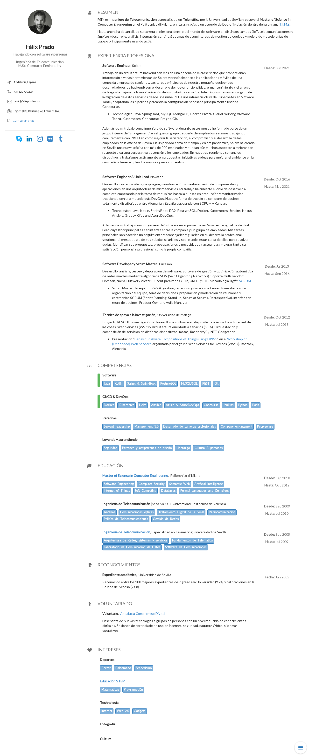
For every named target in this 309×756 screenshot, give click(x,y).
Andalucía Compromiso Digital (142, 613)
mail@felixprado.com (27, 101)
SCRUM (245, 281)
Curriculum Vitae (24, 120)
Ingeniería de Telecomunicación (126, 532)
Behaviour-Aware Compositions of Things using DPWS (175, 339)
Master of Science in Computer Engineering (135, 475)
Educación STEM (112, 681)
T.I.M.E (284, 24)
